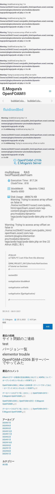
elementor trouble (16, 354)
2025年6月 (6, 426)
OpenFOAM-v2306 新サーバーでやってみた (25, 361)
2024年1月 (6, 440)
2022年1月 (6, 454)
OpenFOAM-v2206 (9, 401)
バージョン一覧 (14, 349)
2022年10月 (7, 442)
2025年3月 (6, 428)
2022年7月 (6, 448)
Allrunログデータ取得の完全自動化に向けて (19, 377)
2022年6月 (6, 451)
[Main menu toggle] (50, 91)
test (5, 344)
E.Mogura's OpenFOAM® (14, 91)
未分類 (5, 464)
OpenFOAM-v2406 (9, 385)
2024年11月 (7, 434)
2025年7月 (6, 423)
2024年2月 (6, 437)
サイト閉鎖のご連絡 (18, 339)
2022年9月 (6, 445)
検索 (4, 322)
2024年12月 (7, 431)
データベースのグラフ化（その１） (16, 393)
